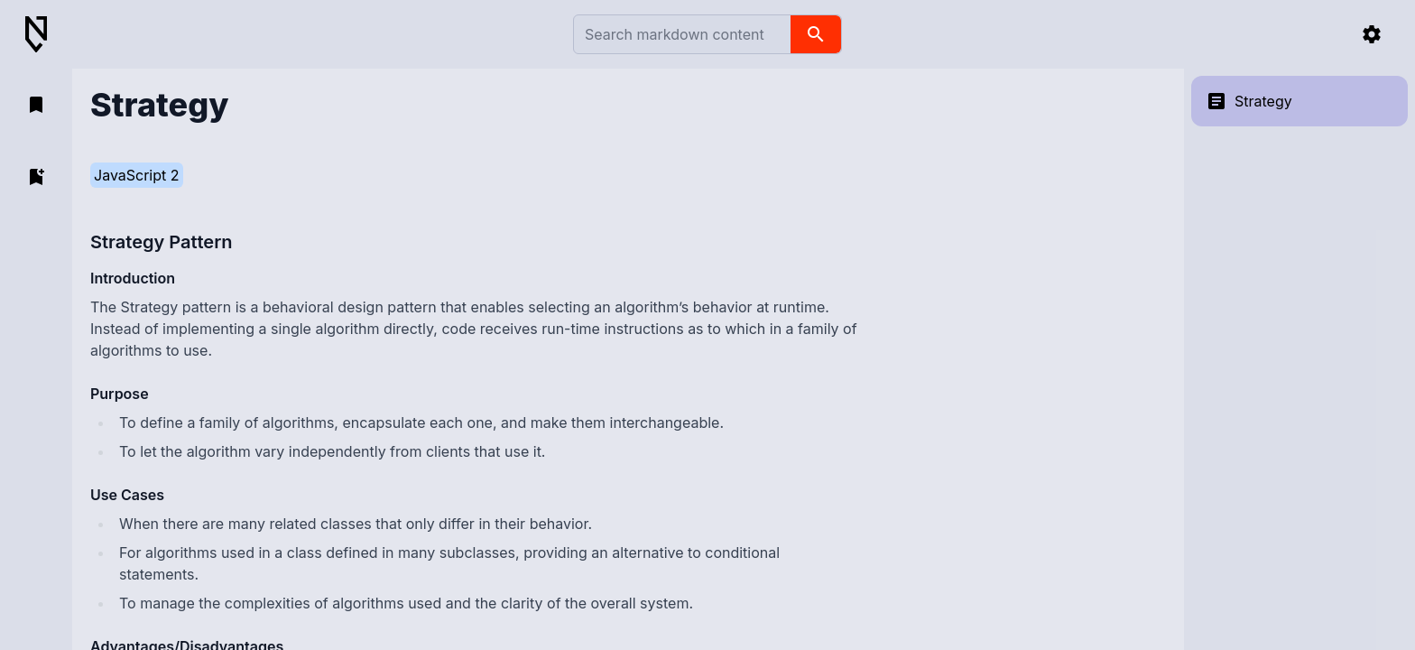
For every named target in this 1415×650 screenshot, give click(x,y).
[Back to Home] (43, 34)
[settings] (1372, 34)
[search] (816, 34)
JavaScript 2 (137, 175)
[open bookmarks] (36, 105)
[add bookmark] (36, 177)
